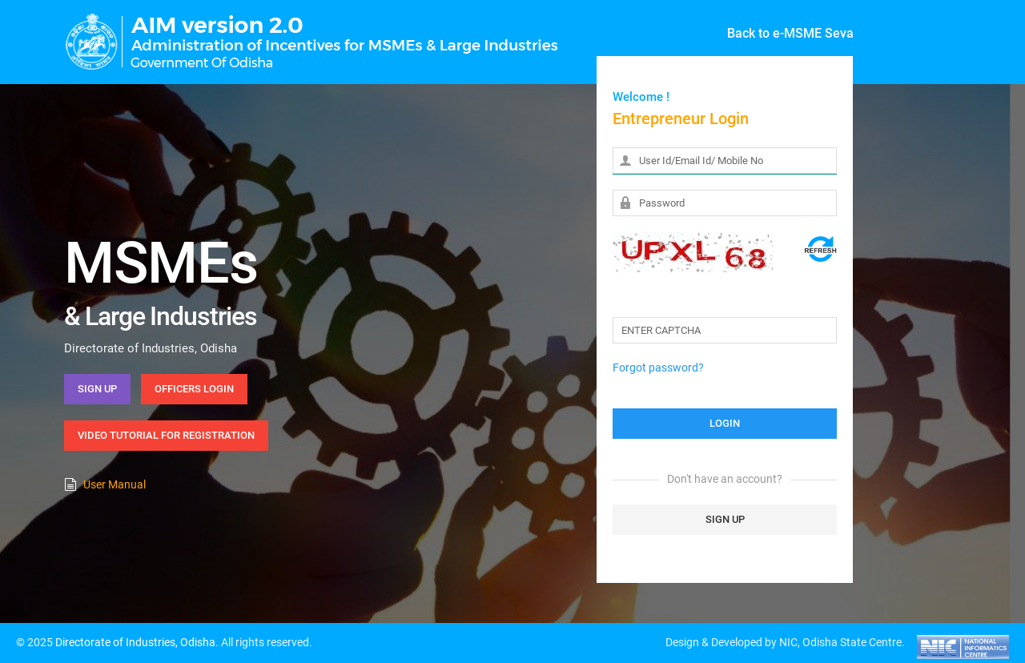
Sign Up (97, 389)
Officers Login (194, 389)
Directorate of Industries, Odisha (135, 642)
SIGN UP (725, 519)
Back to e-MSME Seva (790, 33)
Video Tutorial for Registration (166, 435)
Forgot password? (658, 367)
